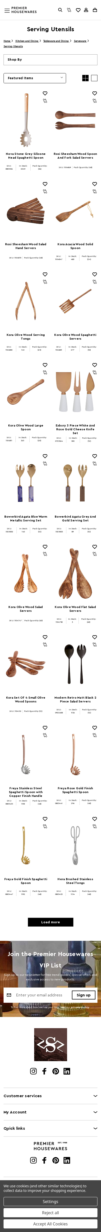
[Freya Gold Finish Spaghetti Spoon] (25, 845)
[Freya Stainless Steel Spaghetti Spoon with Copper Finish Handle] (25, 754)
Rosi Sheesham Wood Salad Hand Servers (26, 246)
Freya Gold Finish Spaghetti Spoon (25, 881)
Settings (50, 1201)
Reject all (50, 1212)
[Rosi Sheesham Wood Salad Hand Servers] (25, 211)
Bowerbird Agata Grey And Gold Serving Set (75, 518)
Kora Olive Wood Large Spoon (25, 427)
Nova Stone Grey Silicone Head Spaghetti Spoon (26, 155)
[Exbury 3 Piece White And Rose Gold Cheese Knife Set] (75, 392)
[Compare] (69, 10)
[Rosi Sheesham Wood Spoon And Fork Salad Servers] (75, 120)
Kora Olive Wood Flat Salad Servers (75, 608)
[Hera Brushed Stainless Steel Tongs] (75, 845)
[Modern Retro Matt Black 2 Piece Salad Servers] (75, 664)
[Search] (60, 10)
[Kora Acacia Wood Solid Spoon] (75, 211)
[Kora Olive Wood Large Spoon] (25, 392)
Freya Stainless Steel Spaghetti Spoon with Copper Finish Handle (26, 792)
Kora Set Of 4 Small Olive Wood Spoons (25, 699)
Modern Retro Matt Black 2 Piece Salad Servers (75, 699)
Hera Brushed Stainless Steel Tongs (75, 881)
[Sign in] (86, 10)
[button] (50, 59)
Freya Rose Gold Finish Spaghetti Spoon (75, 790)
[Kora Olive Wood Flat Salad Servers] (75, 573)
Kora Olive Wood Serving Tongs (26, 336)
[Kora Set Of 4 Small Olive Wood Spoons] (25, 664)
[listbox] (35, 78)
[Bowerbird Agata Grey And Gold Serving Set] (75, 483)
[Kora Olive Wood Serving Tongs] (25, 301)
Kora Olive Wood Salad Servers (25, 608)
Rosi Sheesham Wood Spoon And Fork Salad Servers (75, 155)
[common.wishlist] (78, 10)
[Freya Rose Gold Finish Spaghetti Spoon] (75, 754)
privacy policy (80, 1007)
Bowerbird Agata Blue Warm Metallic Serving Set (25, 518)
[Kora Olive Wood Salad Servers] (25, 573)
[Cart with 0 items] (94, 10)
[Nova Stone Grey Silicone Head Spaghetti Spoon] (25, 120)
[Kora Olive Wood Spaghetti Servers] (75, 301)
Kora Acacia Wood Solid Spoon (75, 246)
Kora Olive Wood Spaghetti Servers (75, 336)
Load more (50, 922)
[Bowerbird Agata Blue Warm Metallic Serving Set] (25, 483)
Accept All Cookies (50, 1224)
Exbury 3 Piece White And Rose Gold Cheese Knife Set (75, 429)
